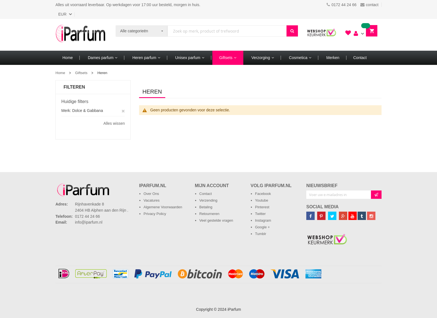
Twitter (260, 214)
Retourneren (209, 214)
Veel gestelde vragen (216, 220)
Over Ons (151, 194)
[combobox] (227, 31)
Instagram (263, 220)
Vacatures (152, 200)
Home (60, 73)
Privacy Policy (155, 214)
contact (369, 5)
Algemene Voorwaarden (163, 207)
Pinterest (262, 207)
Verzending (208, 200)
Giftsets (81, 73)
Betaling (205, 207)
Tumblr (260, 234)
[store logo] (80, 35)
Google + (262, 227)
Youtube (261, 200)
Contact (205, 194)
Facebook (263, 194)
